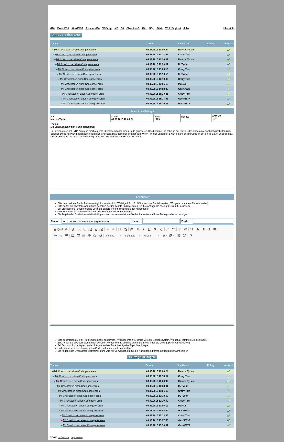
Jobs (186, 28)
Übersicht (229, 28)
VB (116, 28)
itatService (63, 437)
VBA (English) (173, 28)
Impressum (76, 437)
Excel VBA (63, 28)
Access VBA (92, 28)
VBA (52, 28)
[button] (60, 229)
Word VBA (77, 28)
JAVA (159, 28)
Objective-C (132, 28)
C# (122, 28)
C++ (144, 28)
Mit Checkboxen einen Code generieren (76, 54)
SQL (151, 28)
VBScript (107, 28)
